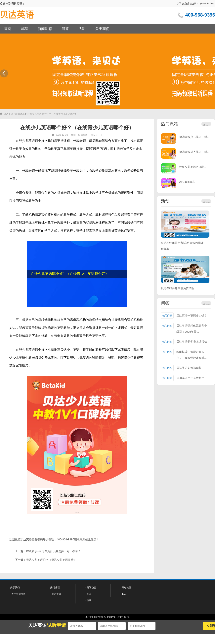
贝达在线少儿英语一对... (194, 136)
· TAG (123, 593)
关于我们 (102, 29)
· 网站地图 (126, 587)
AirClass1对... (187, 181)
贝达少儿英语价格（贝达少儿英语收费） (51, 559)
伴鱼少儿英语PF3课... (192, 166)
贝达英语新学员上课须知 (191, 341)
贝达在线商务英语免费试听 (177, 288)
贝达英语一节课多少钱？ (191, 315)
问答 (65, 29)
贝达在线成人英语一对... (194, 151)
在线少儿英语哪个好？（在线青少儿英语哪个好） (53, 114)
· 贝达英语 (55, 593)
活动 (81, 29)
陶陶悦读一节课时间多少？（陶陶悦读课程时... (191, 354)
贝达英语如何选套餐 (188, 367)
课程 (24, 29)
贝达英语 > (9, 114)
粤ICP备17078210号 (95, 617)
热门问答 (167, 315)
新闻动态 (45, 29)
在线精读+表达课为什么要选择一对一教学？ (53, 551)
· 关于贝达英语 (18, 593)
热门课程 (169, 123)
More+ (206, 125)
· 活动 (88, 600)
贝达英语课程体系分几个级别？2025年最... (191, 328)
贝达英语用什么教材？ (190, 378)
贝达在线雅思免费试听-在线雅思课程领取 (182, 245)
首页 (7, 29)
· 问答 (88, 593)
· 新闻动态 (90, 587)
